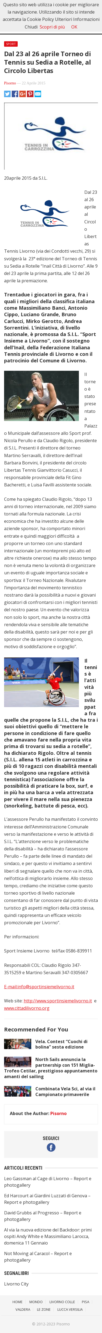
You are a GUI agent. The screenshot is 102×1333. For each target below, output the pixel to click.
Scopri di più (52, 27)
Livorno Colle (62, 1301)
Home (18, 1301)
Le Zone (44, 1309)
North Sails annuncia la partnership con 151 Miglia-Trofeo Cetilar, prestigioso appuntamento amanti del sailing (50, 1067)
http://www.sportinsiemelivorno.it (58, 1001)
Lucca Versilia (70, 1309)
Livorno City (16, 1284)
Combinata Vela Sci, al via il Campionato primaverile (65, 1091)
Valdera (23, 1309)
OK (74, 27)
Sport (11, 44)
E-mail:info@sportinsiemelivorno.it (39, 987)
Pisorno (10, 83)
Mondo (36, 1301)
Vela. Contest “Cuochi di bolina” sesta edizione (61, 1044)
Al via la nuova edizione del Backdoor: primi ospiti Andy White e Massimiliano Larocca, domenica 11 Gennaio (48, 1236)
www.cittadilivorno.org (27, 1008)
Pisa (85, 1301)
